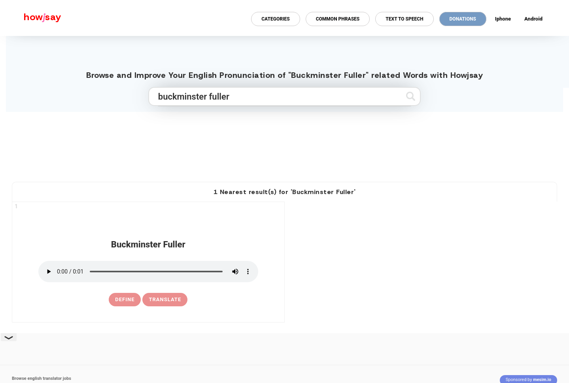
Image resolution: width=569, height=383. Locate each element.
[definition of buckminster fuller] (125, 299)
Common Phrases (338, 19)
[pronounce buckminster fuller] (148, 271)
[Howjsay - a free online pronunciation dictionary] (30, 18)
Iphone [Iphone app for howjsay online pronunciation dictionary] (503, 19)
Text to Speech (404, 19)
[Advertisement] (285, 143)
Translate (165, 299)
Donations (463, 19)
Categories (275, 19)
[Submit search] (411, 96)
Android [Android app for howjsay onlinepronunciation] (533, 19)
